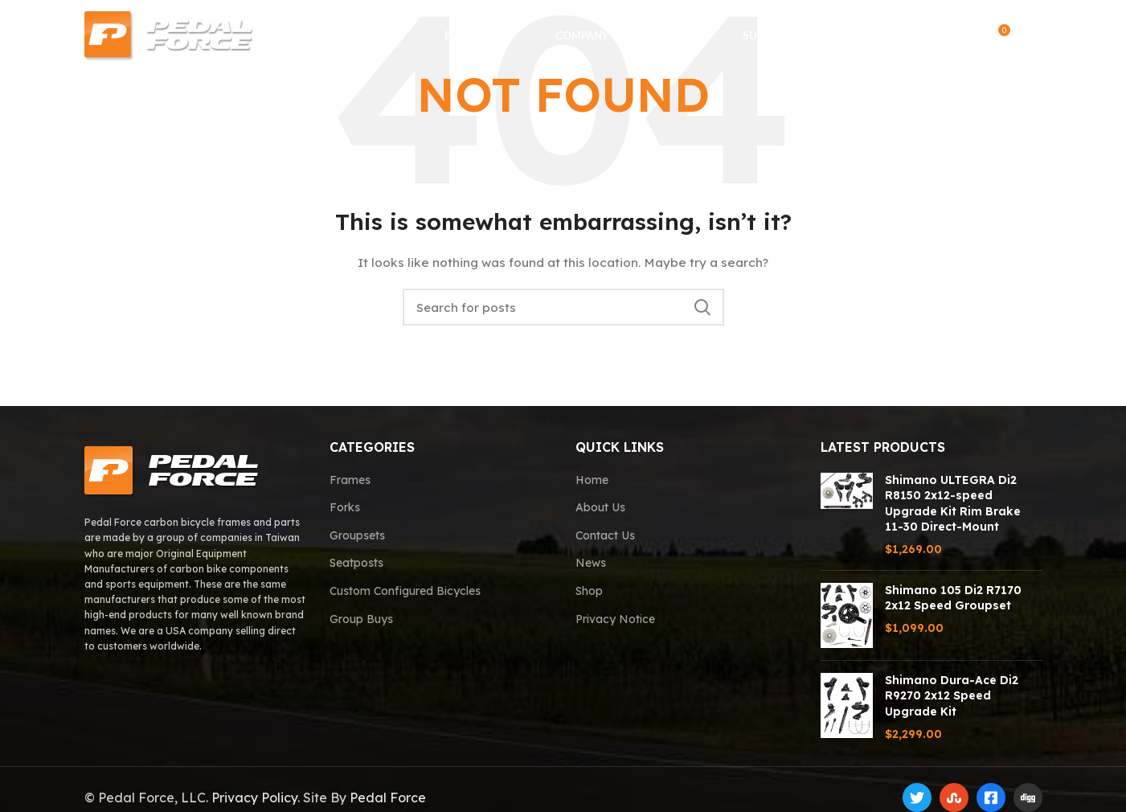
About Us (600, 507)
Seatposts (356, 563)
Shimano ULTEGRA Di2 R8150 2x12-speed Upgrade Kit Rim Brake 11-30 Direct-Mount (953, 504)
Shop (589, 591)
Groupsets (357, 535)
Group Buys (361, 619)
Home (591, 480)
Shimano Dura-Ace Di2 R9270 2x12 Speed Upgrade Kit (951, 696)
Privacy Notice (615, 619)
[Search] (932, 36)
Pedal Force (388, 797)
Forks (345, 507)
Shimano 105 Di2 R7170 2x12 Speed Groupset (953, 598)
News (590, 563)
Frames (350, 480)
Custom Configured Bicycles (405, 591)
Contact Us (605, 535)
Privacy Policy (254, 797)
